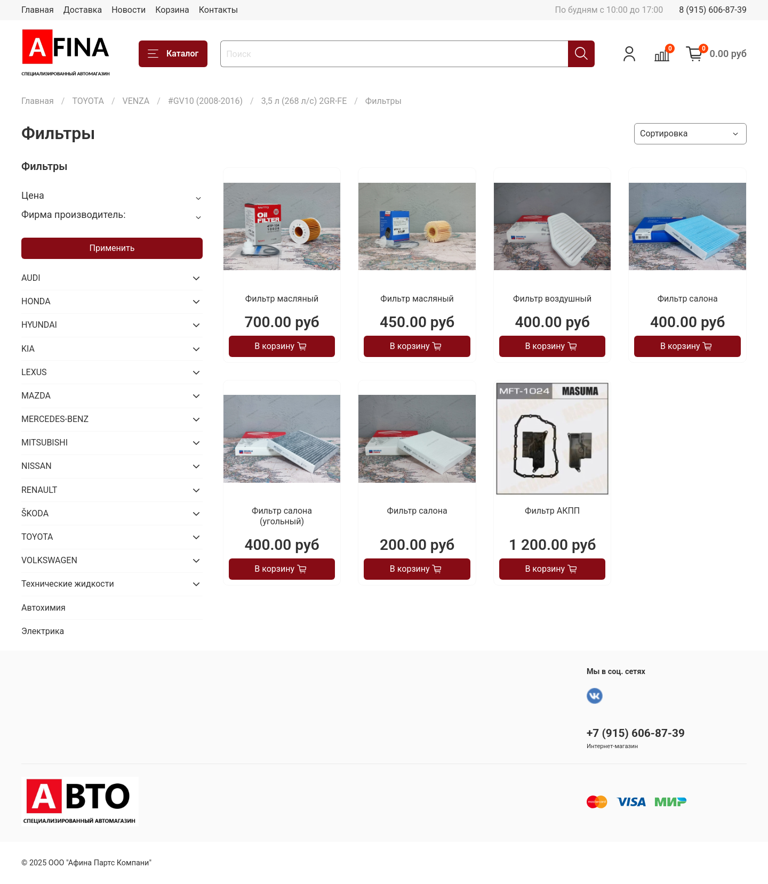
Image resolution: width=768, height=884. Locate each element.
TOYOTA (88, 101)
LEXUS (34, 372)
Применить (112, 248)
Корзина (172, 10)
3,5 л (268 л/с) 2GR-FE (304, 101)
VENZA (135, 101)
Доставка (82, 10)
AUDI (31, 278)
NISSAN (36, 466)
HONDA (36, 301)
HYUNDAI (39, 325)
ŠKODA (35, 513)
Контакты (218, 10)
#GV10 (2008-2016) (205, 101)
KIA (28, 349)
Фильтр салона (688, 299)
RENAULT (39, 490)
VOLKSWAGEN (49, 560)
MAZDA (36, 396)
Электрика (42, 631)
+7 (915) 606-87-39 (636, 733)
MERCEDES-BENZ (55, 419)
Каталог (173, 53)
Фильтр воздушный (552, 299)
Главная (37, 10)
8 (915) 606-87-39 (713, 10)
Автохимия (43, 608)
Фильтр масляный (281, 299)
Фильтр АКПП (552, 511)
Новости (128, 10)
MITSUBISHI (44, 442)
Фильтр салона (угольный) (282, 516)
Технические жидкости (67, 584)
